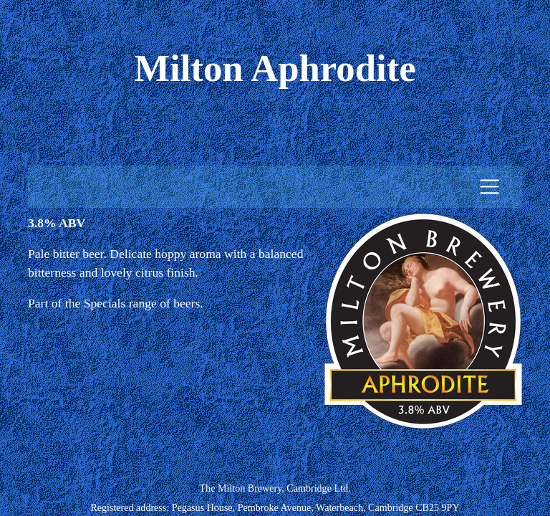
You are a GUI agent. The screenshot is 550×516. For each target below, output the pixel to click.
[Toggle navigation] (489, 186)
